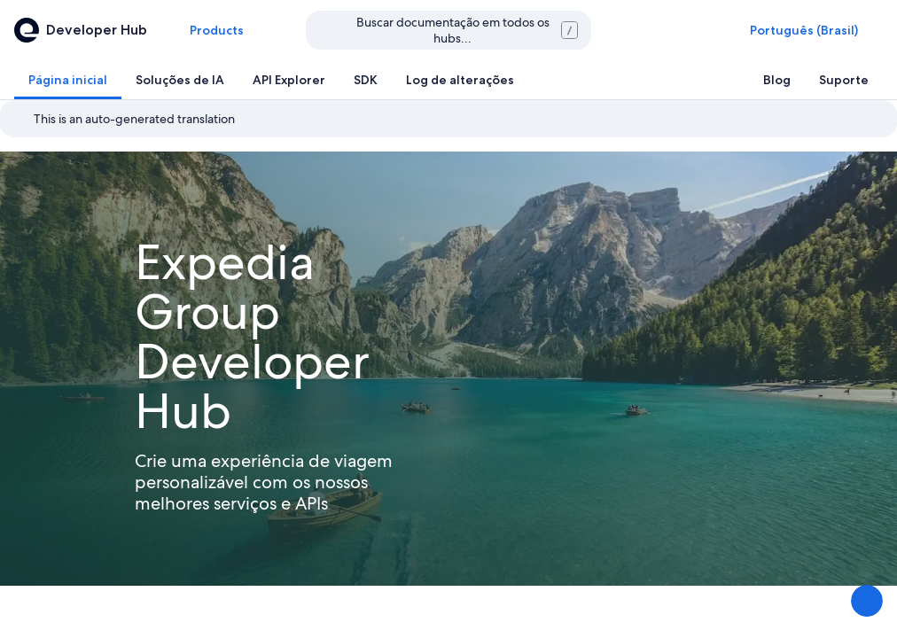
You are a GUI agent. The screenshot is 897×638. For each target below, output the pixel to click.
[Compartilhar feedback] (867, 601)
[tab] (67, 79)
